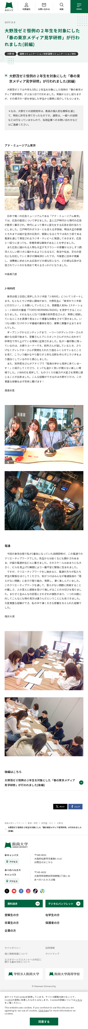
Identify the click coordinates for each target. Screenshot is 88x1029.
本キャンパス (11, 855)
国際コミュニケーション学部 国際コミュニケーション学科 (48, 53)
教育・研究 (33, 823)
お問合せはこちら (43, 862)
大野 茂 (10, 53)
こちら (79, 999)
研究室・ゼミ (47, 823)
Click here (43, 1010)
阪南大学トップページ (14, 823)
